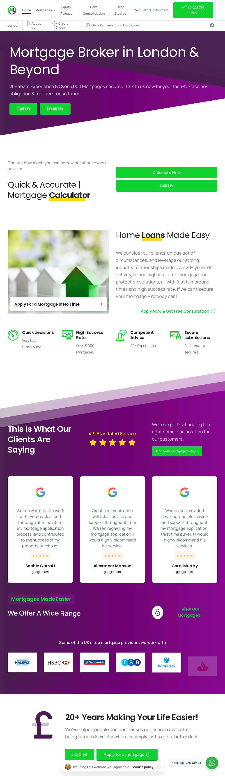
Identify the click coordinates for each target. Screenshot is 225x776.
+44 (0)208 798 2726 (193, 10)
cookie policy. (143, 769)
